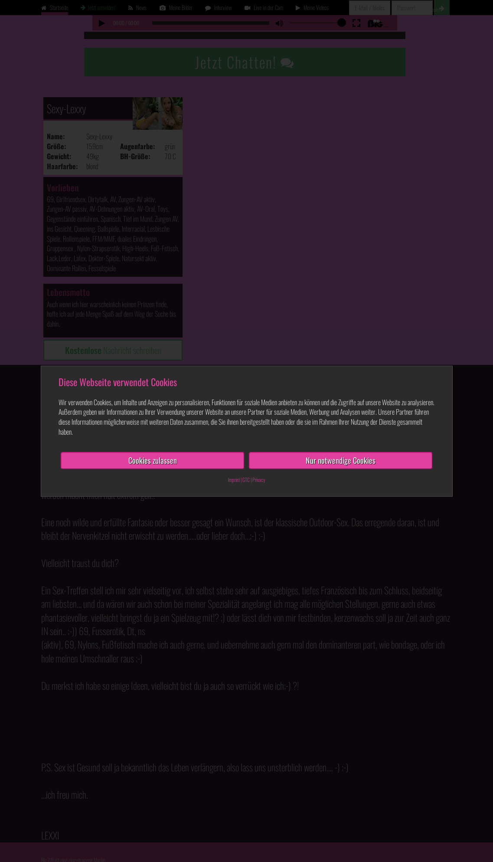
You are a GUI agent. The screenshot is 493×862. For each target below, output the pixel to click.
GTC (246, 479)
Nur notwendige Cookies (340, 460)
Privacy (258, 479)
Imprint (234, 479)
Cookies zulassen (152, 460)
